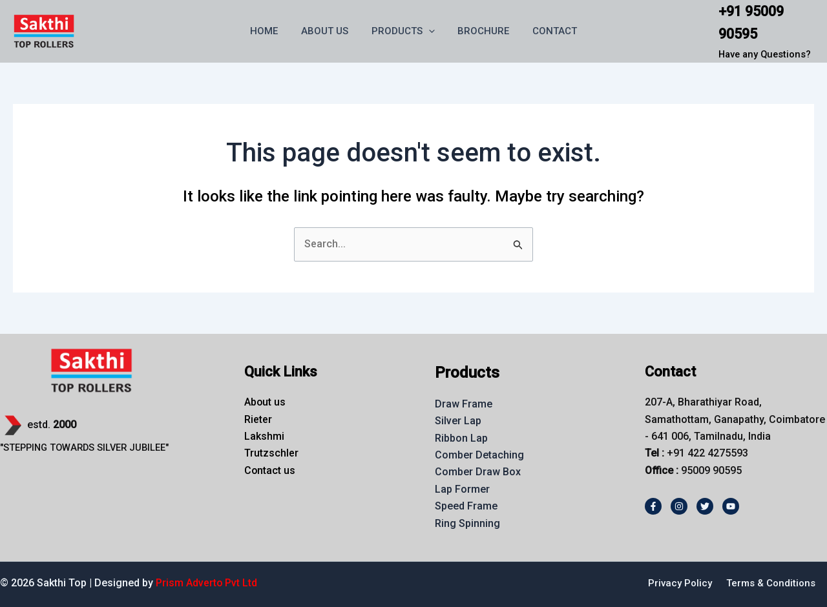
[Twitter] (704, 506)
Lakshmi (264, 436)
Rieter (258, 419)
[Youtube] (730, 506)
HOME (272, 31)
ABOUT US (328, 31)
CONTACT (547, 31)
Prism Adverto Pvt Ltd (207, 583)
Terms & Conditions (770, 583)
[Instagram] (679, 506)
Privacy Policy (680, 583)
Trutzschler (271, 453)
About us (265, 402)
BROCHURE (480, 31)
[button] (429, 31)
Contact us (270, 470)
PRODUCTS (403, 31)
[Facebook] (653, 506)
